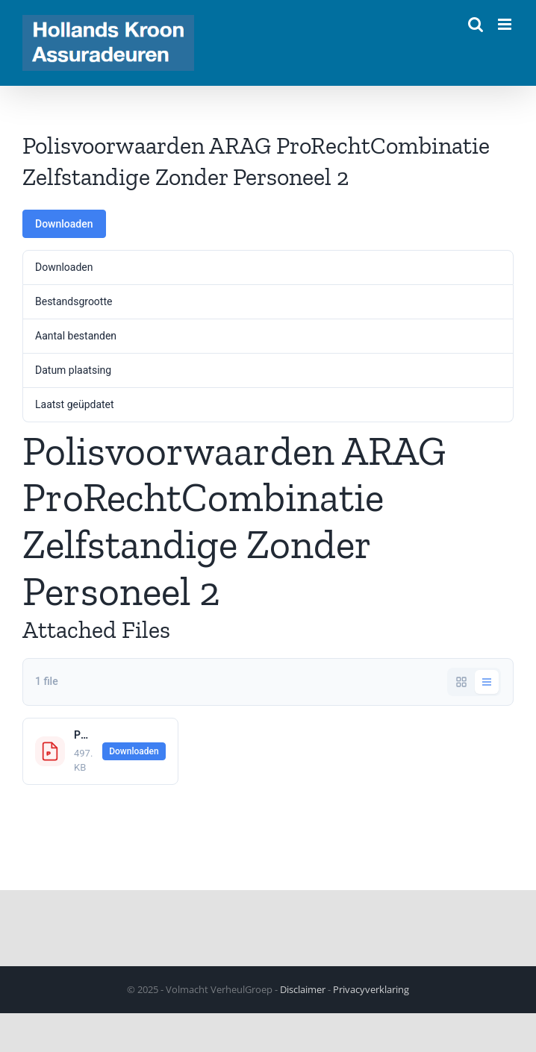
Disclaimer (302, 989)
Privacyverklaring (371, 989)
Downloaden (64, 224)
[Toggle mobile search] (475, 24)
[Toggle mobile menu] (506, 24)
